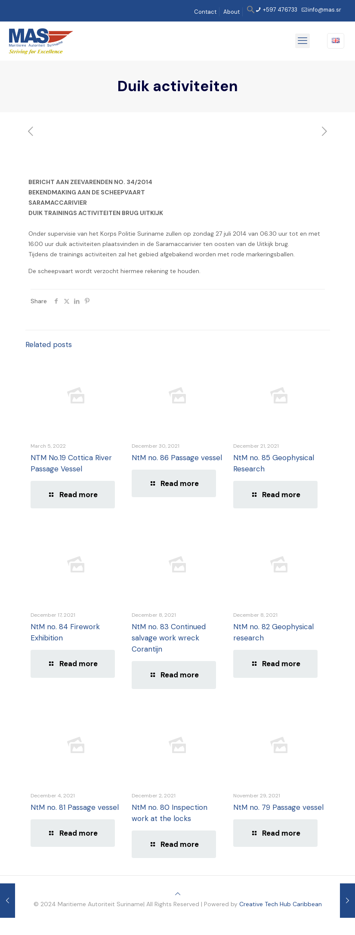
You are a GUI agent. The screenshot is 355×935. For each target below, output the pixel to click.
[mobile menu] (302, 41)
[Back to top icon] (178, 894)
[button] (251, 11)
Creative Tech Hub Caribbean (280, 904)
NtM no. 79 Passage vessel (278, 807)
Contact (205, 11)
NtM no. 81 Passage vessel (75, 807)
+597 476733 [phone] (279, 9)
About (231, 11)
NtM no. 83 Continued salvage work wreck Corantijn (169, 638)
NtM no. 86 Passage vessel (177, 457)
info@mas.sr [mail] (324, 9)
